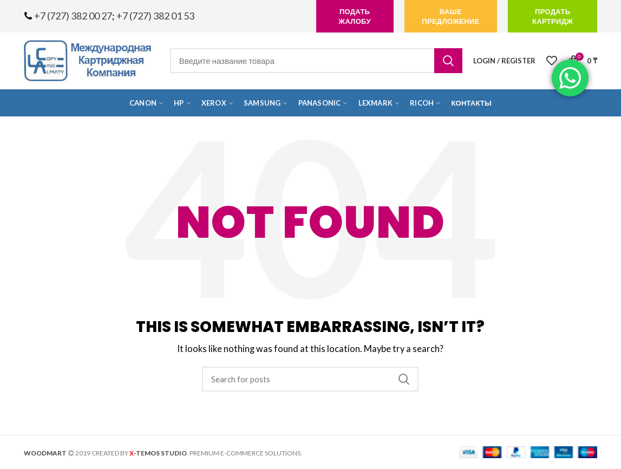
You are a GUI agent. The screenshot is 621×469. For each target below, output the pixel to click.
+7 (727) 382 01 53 (155, 16)
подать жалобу (354, 16)
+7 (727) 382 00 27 (73, 16)
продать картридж (552, 16)
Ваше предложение (450, 16)
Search (448, 60)
